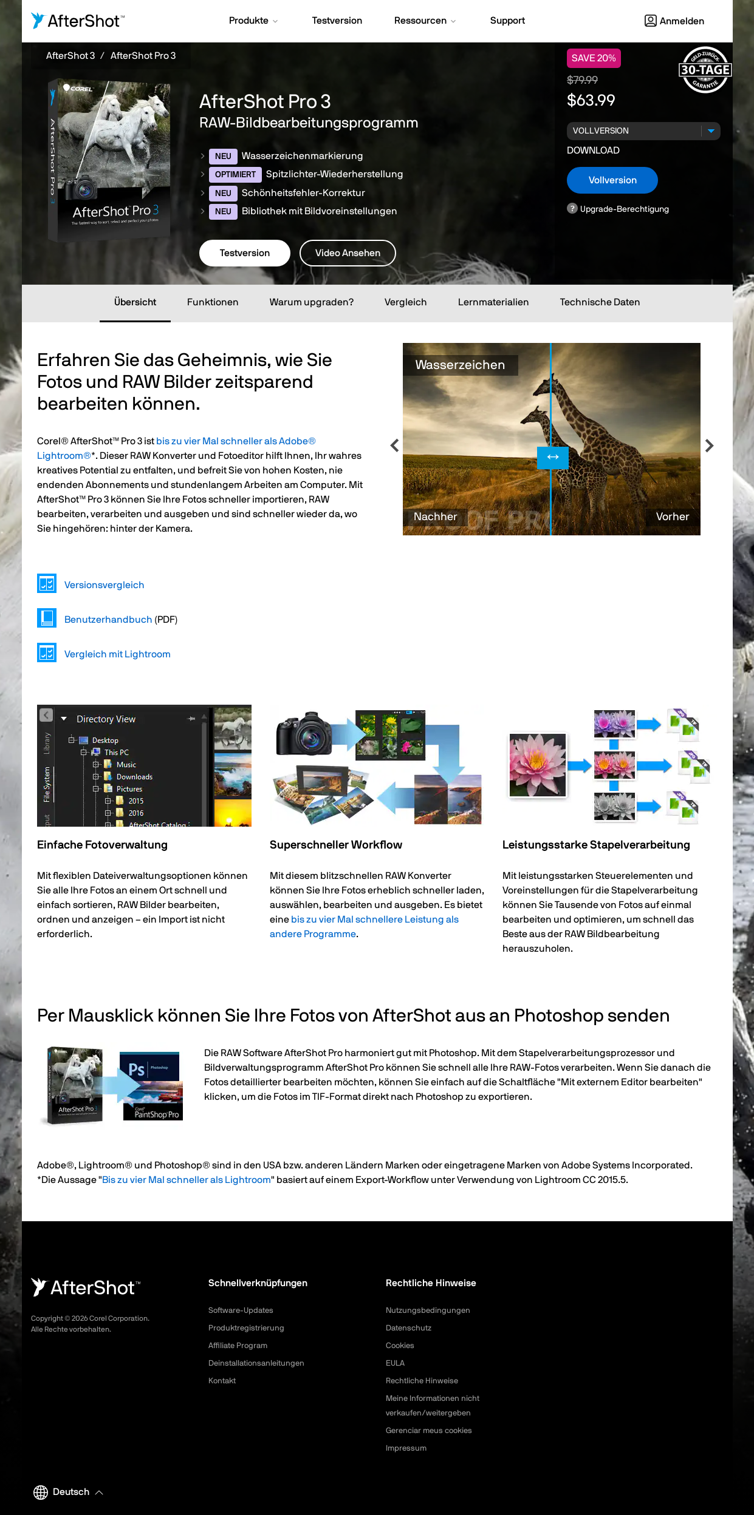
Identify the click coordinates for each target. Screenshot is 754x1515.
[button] (254, 22)
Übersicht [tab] (135, 302)
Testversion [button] (245, 253)
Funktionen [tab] (213, 302)
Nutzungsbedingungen (429, 1310)
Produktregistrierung (248, 1328)
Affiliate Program (240, 1345)
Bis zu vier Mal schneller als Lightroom (186, 1180)
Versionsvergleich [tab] (104, 585)
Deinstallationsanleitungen (259, 1363)
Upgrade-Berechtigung (624, 209)
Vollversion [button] (613, 180)
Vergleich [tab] (406, 302)
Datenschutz (411, 1328)
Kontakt (223, 1381)
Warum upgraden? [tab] (312, 302)
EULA (396, 1363)
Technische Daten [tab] (600, 302)
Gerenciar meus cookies (432, 1430)
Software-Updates (243, 1310)
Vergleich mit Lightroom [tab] (117, 654)
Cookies (401, 1345)
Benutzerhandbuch (108, 620)
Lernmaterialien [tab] (493, 302)
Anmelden (674, 21)
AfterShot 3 (70, 56)
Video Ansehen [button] (347, 253)
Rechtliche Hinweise (424, 1381)
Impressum (407, 1448)
